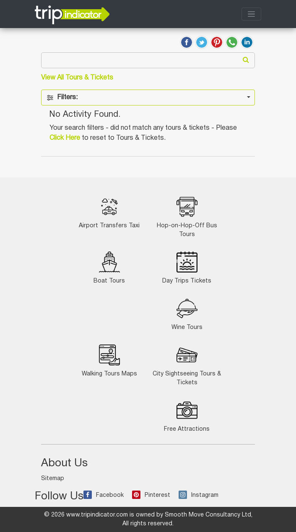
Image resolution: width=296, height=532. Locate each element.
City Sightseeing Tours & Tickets (187, 365)
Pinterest (151, 495)
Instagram (198, 495)
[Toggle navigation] (251, 14)
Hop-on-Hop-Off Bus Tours (187, 216)
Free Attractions (187, 416)
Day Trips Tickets (186, 268)
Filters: (62, 97)
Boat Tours (109, 268)
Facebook (103, 495)
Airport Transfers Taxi (109, 212)
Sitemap (52, 478)
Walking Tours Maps (109, 360)
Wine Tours (187, 314)
